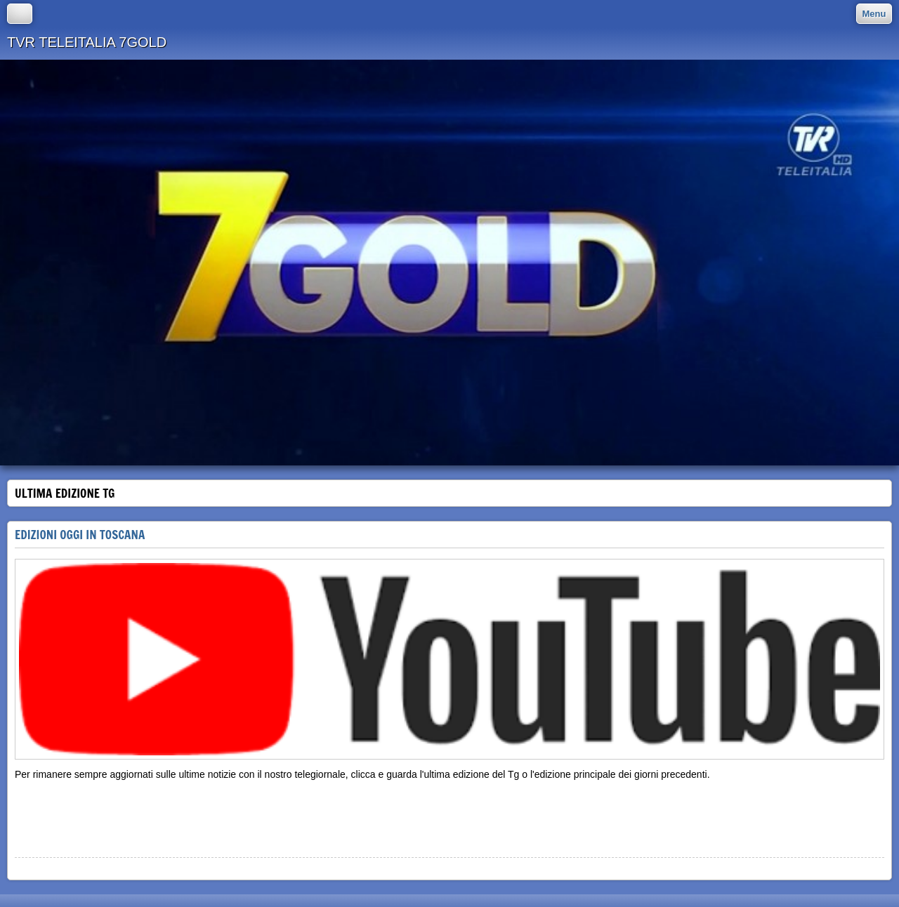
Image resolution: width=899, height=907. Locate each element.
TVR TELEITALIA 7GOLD (86, 42)
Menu (874, 13)
